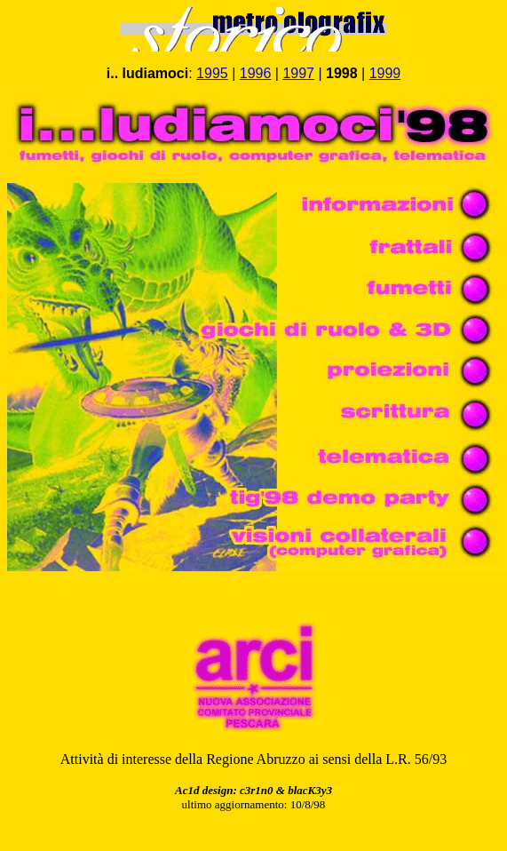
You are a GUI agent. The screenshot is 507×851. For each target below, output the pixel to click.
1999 (385, 73)
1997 (298, 73)
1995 (212, 73)
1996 (256, 73)
